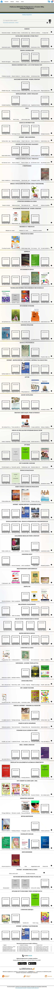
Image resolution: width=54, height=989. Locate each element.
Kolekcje (16, 22)
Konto (22, 1)
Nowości (6, 1)
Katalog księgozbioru (27, 14)
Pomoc (17, 1)
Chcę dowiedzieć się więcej (20, 987)
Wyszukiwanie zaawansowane (9, 22)
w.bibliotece (31, 971)
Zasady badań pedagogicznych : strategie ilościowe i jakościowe (12, 946)
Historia (12, 1)
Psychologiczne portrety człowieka (8, 947)
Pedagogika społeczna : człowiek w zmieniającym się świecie (45, 946)
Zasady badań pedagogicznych (7, 948)
